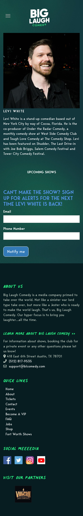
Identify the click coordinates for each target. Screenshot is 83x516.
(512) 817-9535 (20, 361)
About (10, 394)
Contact (11, 404)
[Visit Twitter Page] (19, 460)
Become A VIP (16, 414)
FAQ (9, 419)
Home (10, 389)
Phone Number (14, 229)
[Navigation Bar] (8, 15)
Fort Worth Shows (19, 434)
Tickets (10, 399)
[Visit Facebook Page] (7, 460)
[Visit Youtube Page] (41, 460)
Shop (9, 429)
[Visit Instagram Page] (30, 460)
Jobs (9, 424)
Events (10, 409)
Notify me (16, 251)
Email (7, 212)
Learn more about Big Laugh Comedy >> (39, 333)
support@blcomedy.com (27, 366)
